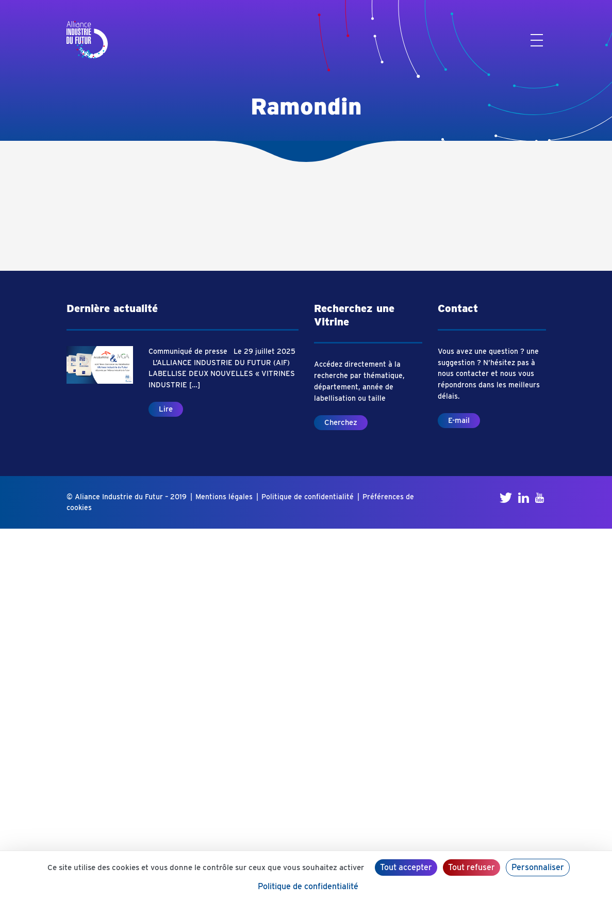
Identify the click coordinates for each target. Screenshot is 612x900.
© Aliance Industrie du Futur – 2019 (127, 497)
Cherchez (340, 422)
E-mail (459, 420)
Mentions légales (224, 497)
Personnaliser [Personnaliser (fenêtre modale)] (537, 867)
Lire (166, 409)
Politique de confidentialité (307, 497)
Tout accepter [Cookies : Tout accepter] (406, 867)
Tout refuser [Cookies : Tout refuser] (471, 867)
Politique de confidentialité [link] (308, 886)
